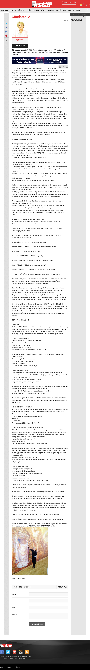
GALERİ (58, 10)
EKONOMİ (36, 10)
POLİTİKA (28, 10)
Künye (1, 667)
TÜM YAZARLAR (76, 20)
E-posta (13, 601)
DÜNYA (43, 10)
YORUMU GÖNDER (37, 624)
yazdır (63, 66)
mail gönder (60, 66)
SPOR (64, 10)
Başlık (13, 607)
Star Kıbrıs (43, 4)
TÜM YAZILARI (20, 46)
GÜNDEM (21, 10)
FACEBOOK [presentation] (27, 587)
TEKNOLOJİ (51, 10)
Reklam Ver (10, 667)
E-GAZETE (71, 10)
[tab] (18, 587)
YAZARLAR (13, 10)
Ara (88, 10)
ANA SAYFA (4, 10)
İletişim (18, 667)
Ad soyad (14, 594)
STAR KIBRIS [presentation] (18, 587)
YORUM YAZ (62, 587)
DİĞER (78, 10)
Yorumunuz (14, 614)
